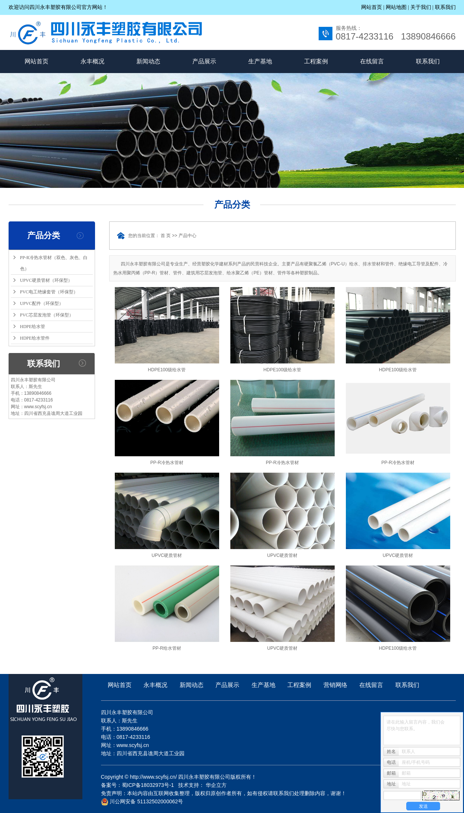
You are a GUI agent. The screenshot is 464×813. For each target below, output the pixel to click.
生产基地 (260, 61)
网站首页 (371, 7)
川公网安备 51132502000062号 (142, 801)
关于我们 (420, 7)
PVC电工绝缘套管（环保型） (49, 291)
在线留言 (372, 61)
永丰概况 (92, 61)
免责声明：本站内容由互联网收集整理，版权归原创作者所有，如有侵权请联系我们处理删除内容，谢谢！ (223, 793)
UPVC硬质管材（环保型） (46, 280)
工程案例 (316, 61)
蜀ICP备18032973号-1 (148, 785)
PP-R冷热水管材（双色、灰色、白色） (54, 263)
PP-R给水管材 (166, 648)
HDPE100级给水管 (167, 369)
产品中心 (187, 235)
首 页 (166, 235)
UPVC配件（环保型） (41, 303)
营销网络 (335, 685)
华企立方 (216, 785)
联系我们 (445, 7)
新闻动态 (148, 61)
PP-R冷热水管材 (166, 462)
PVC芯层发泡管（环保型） (46, 315)
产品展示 (204, 61)
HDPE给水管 (32, 326)
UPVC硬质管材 (167, 555)
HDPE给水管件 (35, 338)
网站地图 (397, 7)
